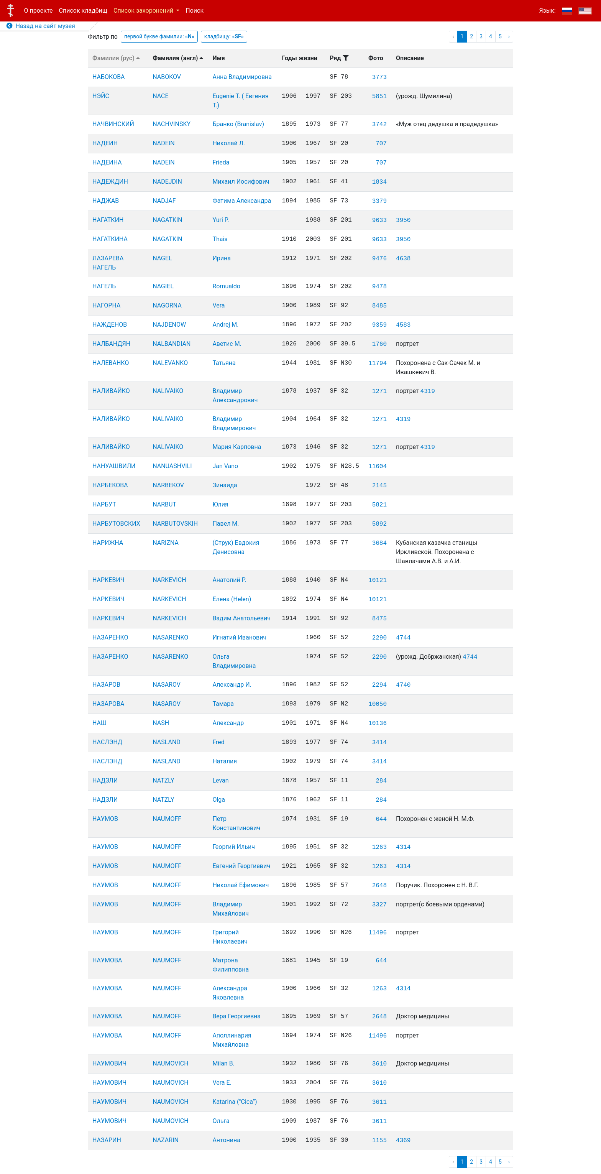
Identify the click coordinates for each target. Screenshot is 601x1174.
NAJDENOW (169, 324)
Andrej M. (225, 324)
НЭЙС (100, 96)
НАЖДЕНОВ (109, 324)
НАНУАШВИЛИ (114, 466)
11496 (377, 932)
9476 (379, 258)
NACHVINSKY (171, 124)
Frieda (220, 162)
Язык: (547, 10)
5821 (379, 504)
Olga (218, 799)
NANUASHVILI (172, 466)
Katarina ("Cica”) (234, 1101)
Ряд (339, 58)
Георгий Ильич (233, 846)
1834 (379, 182)
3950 (403, 220)
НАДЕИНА (107, 162)
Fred (218, 742)
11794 (377, 363)
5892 (379, 524)
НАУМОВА (107, 960)
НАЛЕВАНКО (110, 363)
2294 (379, 685)
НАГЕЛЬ (104, 286)
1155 (379, 1140)
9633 (379, 220)
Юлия (220, 504)
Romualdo (226, 286)
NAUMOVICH (170, 1063)
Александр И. (231, 684)
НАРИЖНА (107, 542)
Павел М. (225, 523)
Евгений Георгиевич (241, 866)
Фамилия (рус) (116, 58)
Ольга (220, 1121)
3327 (379, 904)
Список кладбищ (83, 10)
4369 (403, 1140)
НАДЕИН (105, 143)
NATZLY (163, 780)
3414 (379, 742)
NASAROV (167, 684)
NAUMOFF (167, 818)
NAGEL (162, 258)
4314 (403, 847)
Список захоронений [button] (144, 10)
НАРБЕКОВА (110, 485)
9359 (379, 325)
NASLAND (167, 742)
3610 (379, 1064)
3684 (379, 543)
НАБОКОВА (108, 77)
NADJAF (164, 200)
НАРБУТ (104, 504)
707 (381, 143)
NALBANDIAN (171, 343)
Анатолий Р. (229, 580)
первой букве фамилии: (159, 36)
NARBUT (164, 504)
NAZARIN (166, 1140)
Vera (218, 305)
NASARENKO (170, 637)
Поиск (195, 10)
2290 (379, 638)
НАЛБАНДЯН (111, 343)
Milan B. (223, 1063)
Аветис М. (226, 343)
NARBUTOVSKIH (175, 523)
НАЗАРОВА (108, 703)
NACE (160, 96)
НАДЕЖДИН (110, 181)
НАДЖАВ (105, 200)
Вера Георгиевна (236, 1016)
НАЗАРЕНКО (110, 637)
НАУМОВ (105, 818)
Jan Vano (225, 466)
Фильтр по (103, 36)
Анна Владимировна (242, 77)
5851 (379, 96)
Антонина (226, 1140)
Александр (228, 723)
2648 (379, 885)
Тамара (223, 703)
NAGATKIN (167, 220)
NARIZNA (166, 542)
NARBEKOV (168, 485)
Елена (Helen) (231, 599)
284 (381, 781)
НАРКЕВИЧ (108, 580)
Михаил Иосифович (240, 181)
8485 (379, 306)
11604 (377, 466)
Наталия (224, 761)
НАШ (99, 723)
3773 (379, 77)
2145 (379, 485)
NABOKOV (167, 77)
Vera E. (221, 1082)
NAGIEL (163, 286)
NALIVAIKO (168, 391)
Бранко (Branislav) (238, 124)
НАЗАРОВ (106, 684)
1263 (379, 847)
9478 (379, 286)
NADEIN (163, 143)
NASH (161, 723)
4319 (427, 391)
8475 (379, 618)
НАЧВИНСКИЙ (113, 124)
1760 (379, 344)
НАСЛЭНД (107, 742)
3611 (379, 1102)
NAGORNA (167, 305)
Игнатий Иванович (239, 637)
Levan (220, 780)
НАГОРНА (106, 305)
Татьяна (223, 363)
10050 (377, 704)
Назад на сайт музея (41, 26)
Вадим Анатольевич (241, 618)
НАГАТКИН (107, 220)
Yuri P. (220, 220)
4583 (403, 325)
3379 (379, 201)
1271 (379, 391)
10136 (377, 723)
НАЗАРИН (106, 1140)
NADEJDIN (167, 181)
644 (381, 819)
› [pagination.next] (509, 36)
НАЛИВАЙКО (111, 391)
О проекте (38, 10)
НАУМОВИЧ (109, 1063)
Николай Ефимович (240, 885)
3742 (379, 124)
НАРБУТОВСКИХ (116, 523)
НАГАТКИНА (110, 239)
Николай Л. (228, 143)
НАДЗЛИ (105, 780)
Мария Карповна (236, 447)
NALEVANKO (170, 363)
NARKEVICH (169, 580)
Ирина (221, 258)
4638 (403, 258)
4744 (403, 638)
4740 (403, 685)
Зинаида (224, 485)
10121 (377, 580)
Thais (219, 239)
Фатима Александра (241, 200)
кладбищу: (224, 36)
